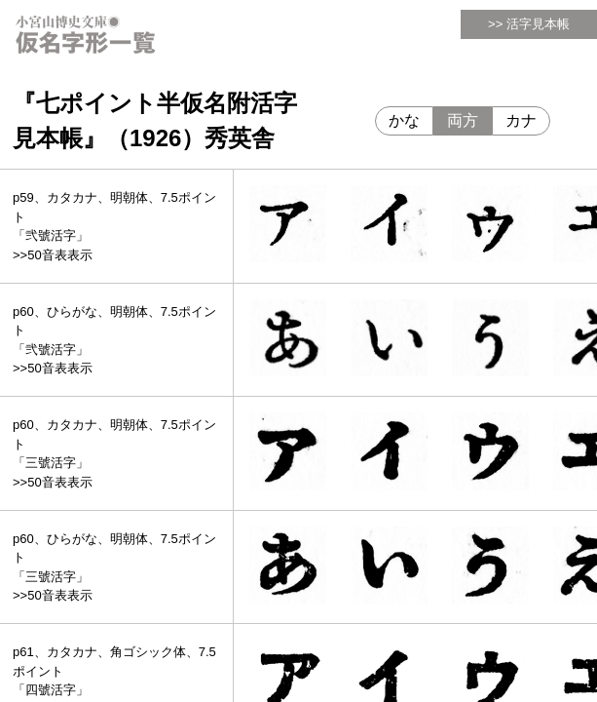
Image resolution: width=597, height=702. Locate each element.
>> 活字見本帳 (529, 24)
